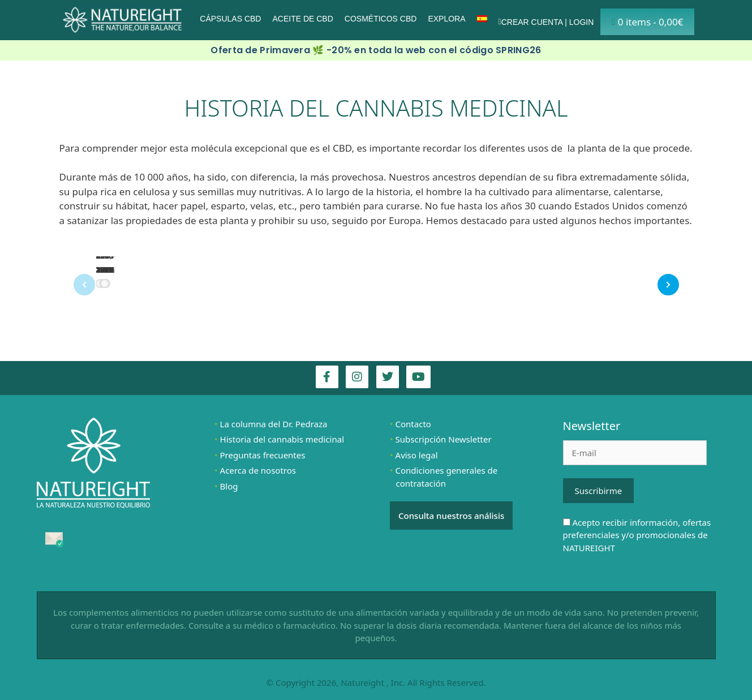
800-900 (104, 262)
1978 (105, 269)
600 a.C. (102, 262)
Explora (446, 18)
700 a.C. (102, 262)
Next (678, 282)
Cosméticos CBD (381, 18)
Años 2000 (105, 262)
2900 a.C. (105, 262)
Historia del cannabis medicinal (282, 439)
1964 (105, 269)
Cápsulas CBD (230, 18)
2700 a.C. (105, 262)
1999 (105, 269)
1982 (105, 269)
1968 (105, 269)
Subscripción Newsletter (444, 439)
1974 (105, 269)
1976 (105, 269)
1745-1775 (106, 262)
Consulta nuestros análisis (451, 515)
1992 (105, 269)
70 (100, 269)
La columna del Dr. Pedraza (274, 424)
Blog (229, 486)
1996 (105, 269)
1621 (105, 269)
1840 (105, 269)
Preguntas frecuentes (263, 455)
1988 (105, 269)
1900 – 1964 (105, 255)
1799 (105, 269)
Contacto (413, 424)
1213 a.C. (105, 262)
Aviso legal (417, 455)
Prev (74, 287)
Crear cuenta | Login (546, 22)
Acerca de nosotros (258, 470)
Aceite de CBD (302, 18)
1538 (105, 269)
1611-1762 (106, 262)
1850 (105, 269)
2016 (105, 269)
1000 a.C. (105, 262)
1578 (105, 269)
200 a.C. (102, 262)
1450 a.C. (105, 262)
